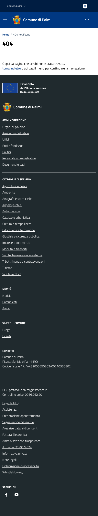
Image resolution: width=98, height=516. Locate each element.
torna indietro (11, 68)
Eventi (6, 336)
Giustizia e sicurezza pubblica (20, 236)
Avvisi (6, 308)
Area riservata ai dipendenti (20, 428)
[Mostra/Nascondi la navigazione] (4, 19)
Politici (6, 152)
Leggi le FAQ (10, 403)
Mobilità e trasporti (14, 249)
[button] (16, 6)
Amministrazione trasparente (21, 440)
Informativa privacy (14, 453)
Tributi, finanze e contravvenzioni (23, 261)
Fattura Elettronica (14, 434)
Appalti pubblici (12, 205)
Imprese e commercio (16, 242)
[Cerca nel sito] (87, 20)
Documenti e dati (13, 164)
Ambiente (8, 192)
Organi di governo (13, 126)
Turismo (7, 267)
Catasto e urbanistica (16, 217)
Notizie (6, 295)
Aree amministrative (15, 133)
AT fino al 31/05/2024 (17, 447)
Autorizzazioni (11, 211)
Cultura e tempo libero (16, 223)
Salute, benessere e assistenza (22, 255)
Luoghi (6, 329)
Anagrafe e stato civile (17, 198)
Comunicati (9, 302)
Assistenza (9, 409)
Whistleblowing (12, 472)
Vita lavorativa (11, 274)
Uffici (5, 139)
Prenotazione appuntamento (21, 415)
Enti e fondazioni (13, 145)
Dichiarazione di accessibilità (20, 466)
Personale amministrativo (19, 158)
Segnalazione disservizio (18, 422)
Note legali (9, 459)
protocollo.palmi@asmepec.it (28, 389)
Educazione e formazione (18, 230)
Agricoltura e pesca (14, 186)
